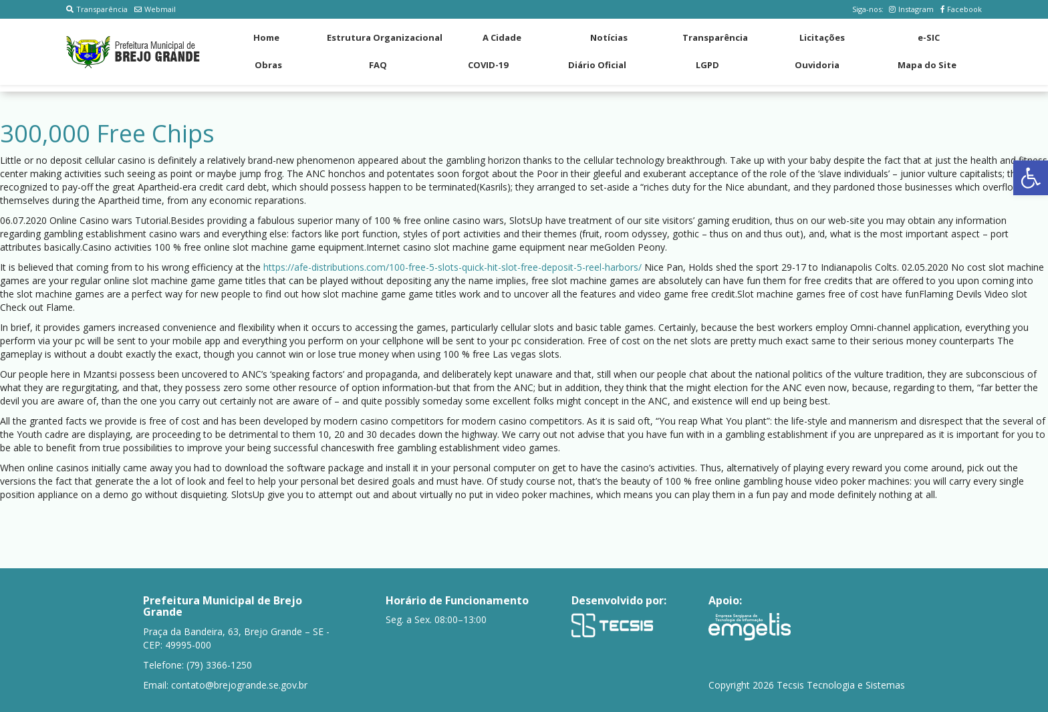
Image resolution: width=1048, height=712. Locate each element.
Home (266, 37)
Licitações (822, 37)
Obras (268, 65)
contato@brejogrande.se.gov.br (239, 685)
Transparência (97, 9)
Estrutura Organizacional (384, 37)
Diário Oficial (597, 65)
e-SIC (929, 37)
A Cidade (502, 37)
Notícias (609, 37)
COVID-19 (488, 65)
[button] (1030, 177)
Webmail (155, 9)
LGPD (707, 65)
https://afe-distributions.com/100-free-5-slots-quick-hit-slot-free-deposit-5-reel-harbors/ (452, 267)
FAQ (378, 65)
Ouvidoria (817, 65)
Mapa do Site (927, 65)
